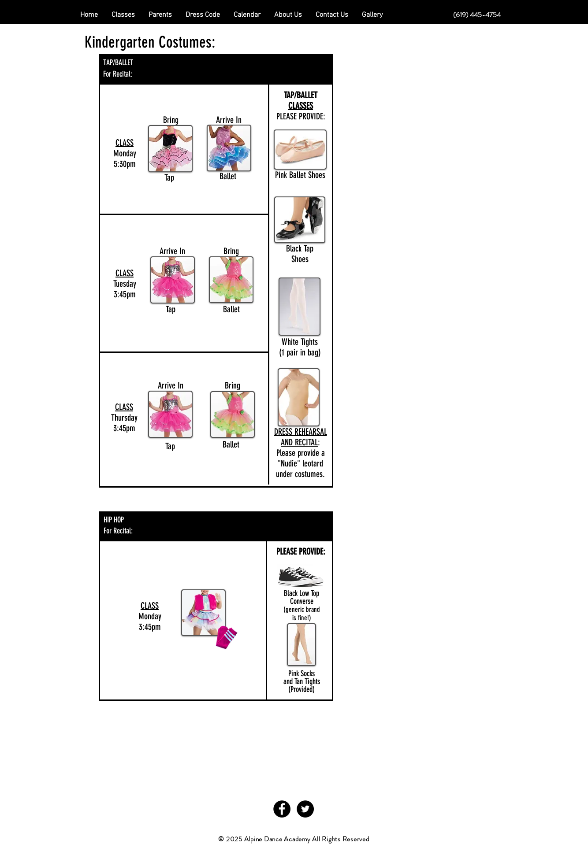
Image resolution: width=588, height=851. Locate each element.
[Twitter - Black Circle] (305, 809)
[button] (160, 15)
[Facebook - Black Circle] (281, 809)
